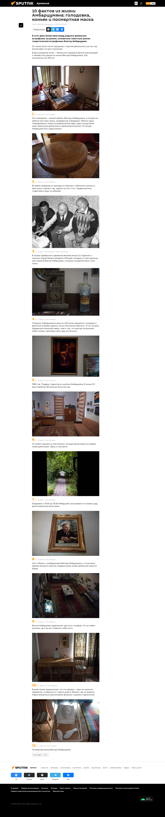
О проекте (14, 788)
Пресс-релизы (65, 788)
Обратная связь (58, 791)
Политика (77, 768)
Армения (54, 768)
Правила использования (30, 788)
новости (44, 768)
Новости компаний (80, 788)
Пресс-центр (136, 768)
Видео (126, 768)
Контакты (44, 788)
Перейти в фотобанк (61, 252)
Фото (45, 755)
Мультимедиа (37, 755)
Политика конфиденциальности (101, 788)
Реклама (54, 788)
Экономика (65, 768)
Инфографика (116, 768)
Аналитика (96, 768)
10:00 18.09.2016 (38, 24)
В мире (86, 768)
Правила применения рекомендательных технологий (30, 791)
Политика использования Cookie (127, 788)
